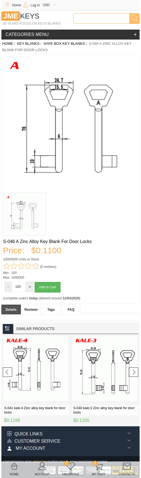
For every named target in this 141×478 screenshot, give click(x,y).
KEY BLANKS (28, 43)
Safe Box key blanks (64, 43)
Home (13, 5)
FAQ (71, 310)
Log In (31, 5)
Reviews (31, 310)
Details (11, 310)
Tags (51, 310)
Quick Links (24, 434)
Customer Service (34, 441)
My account (26, 448)
